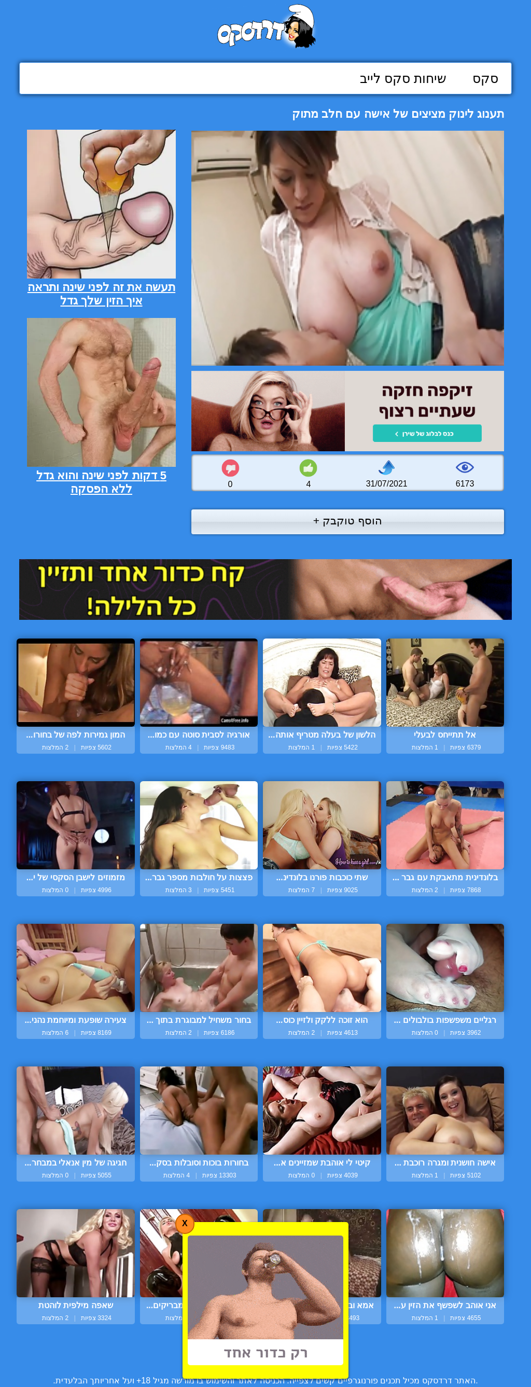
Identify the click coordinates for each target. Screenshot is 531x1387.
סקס (485, 78)
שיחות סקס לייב (403, 78)
